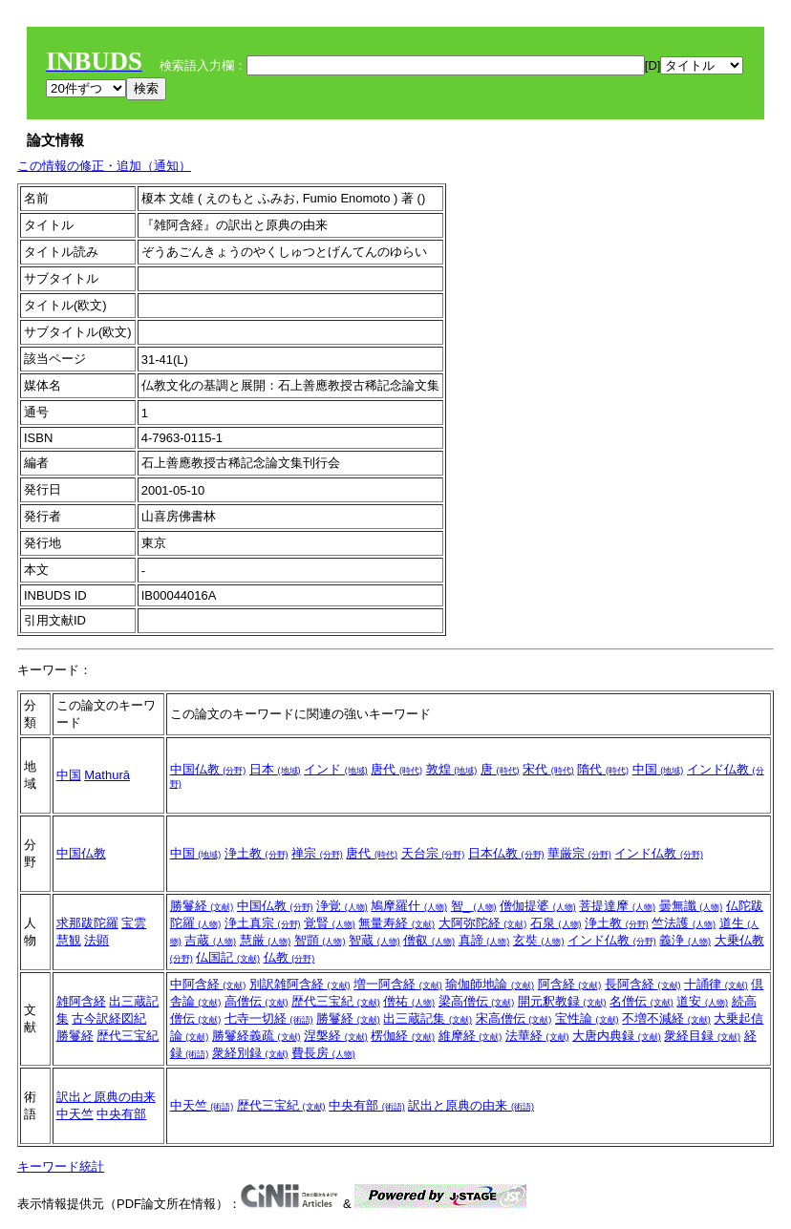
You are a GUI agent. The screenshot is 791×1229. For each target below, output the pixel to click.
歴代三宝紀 (127, 1035)
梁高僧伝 (476, 1001)
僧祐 (409, 1001)
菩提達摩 (617, 906)
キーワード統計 (60, 1166)
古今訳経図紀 (109, 1018)
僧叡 (429, 940)
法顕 (96, 940)
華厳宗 (579, 853)
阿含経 (570, 984)
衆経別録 (250, 1053)
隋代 (603, 769)
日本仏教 (506, 853)
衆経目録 (702, 1035)
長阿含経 (643, 984)
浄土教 (256, 853)
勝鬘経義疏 (256, 1035)
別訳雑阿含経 (300, 984)
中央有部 (121, 1114)
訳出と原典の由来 (106, 1097)
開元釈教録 (562, 1001)
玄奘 (539, 940)
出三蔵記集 (427, 1018)
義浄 (685, 940)
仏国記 (228, 957)
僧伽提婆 (538, 906)
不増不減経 (666, 1018)
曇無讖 (691, 906)
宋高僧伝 (514, 1018)
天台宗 (433, 853)
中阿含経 (208, 984)
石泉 (556, 923)
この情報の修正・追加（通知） (104, 166)
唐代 (396, 769)
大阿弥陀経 (482, 923)
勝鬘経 (202, 906)
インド (336, 769)
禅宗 (317, 853)
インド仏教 (658, 853)
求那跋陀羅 (87, 923)
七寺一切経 (268, 1018)
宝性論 (587, 1018)
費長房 (323, 1053)
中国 (68, 775)
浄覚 (342, 906)
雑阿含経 (81, 1001)
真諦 (484, 940)
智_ (474, 906)
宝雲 (133, 923)
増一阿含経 (397, 984)
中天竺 (75, 1114)
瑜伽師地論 (489, 984)
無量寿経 (396, 923)
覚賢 (329, 923)
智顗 (320, 940)
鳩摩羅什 (409, 906)
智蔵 (374, 940)
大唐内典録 (616, 1035)
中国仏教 (208, 769)
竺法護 (684, 923)
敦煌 (452, 769)
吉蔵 (210, 940)
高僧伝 (256, 1001)
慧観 (68, 940)
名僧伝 (641, 1001)
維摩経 (470, 1035)
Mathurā (107, 775)
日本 (275, 769)
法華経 (537, 1035)
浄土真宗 (262, 923)
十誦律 (716, 984)
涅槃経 (336, 1035)
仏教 (289, 957)
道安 (702, 1001)
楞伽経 (403, 1035)
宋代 (548, 769)
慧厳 (265, 940)
